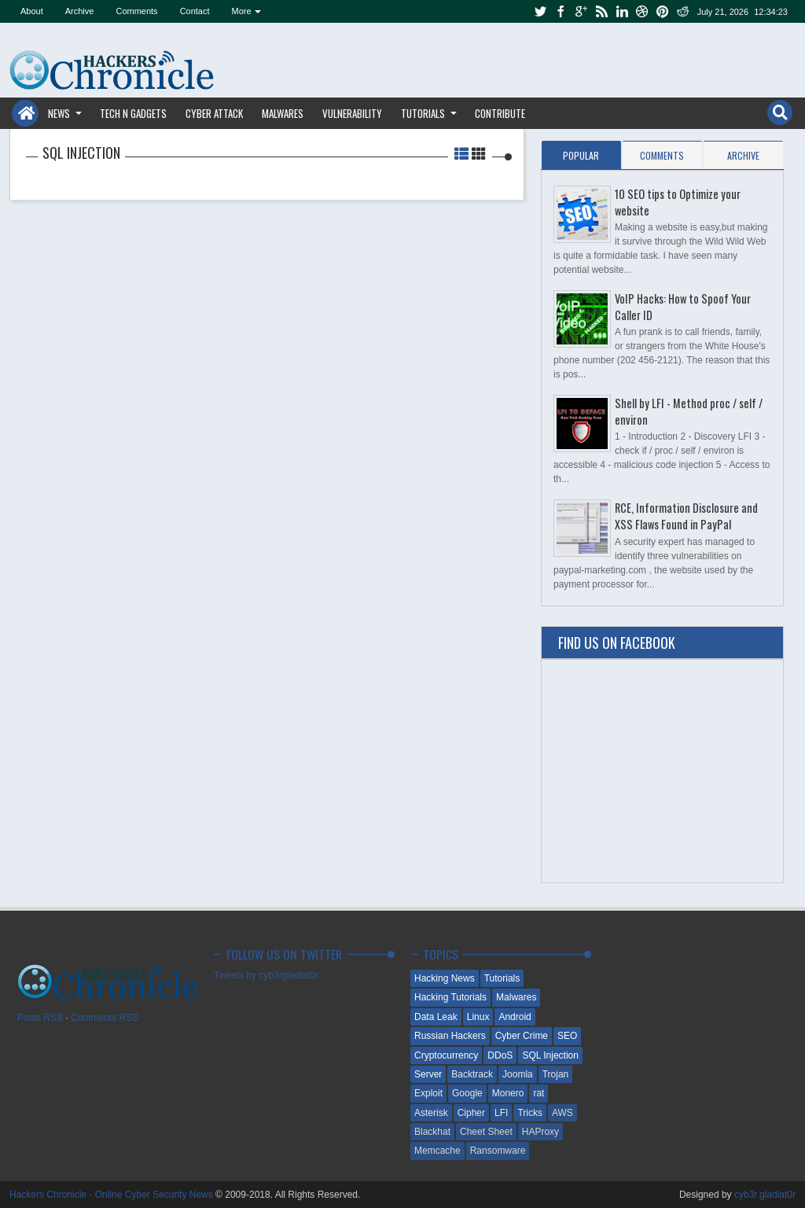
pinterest (662, 11)
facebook (560, 11)
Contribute (500, 113)
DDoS (500, 1055)
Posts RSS (40, 1017)
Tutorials (423, 113)
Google (467, 1093)
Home (25, 113)
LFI (501, 1112)
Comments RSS (104, 1017)
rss (601, 11)
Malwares (282, 113)
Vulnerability (352, 113)
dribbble (642, 11)
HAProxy (540, 1131)
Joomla (517, 1074)
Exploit (428, 1093)
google (581, 11)
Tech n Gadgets (133, 113)
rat (538, 1093)
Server (428, 1074)
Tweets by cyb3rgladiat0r (266, 975)
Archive (79, 11)
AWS (562, 1112)
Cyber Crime (521, 1035)
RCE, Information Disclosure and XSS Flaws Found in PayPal (686, 515)
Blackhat (432, 1131)
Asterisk (431, 1112)
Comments (136, 11)
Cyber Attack (214, 113)
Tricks (529, 1112)
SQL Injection (550, 1055)
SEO (567, 1035)
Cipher (471, 1112)
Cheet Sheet (486, 1131)
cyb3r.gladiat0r (765, 1194)
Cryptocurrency (446, 1055)
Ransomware (498, 1150)
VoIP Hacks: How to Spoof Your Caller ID (683, 306)
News (59, 113)
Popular (581, 155)
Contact (195, 11)
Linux (478, 1016)
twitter (540, 11)
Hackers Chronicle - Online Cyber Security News (112, 1194)
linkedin (622, 11)
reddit (683, 11)
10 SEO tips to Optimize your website (678, 202)
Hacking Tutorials (450, 997)
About (31, 11)
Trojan (555, 1074)
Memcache (437, 1150)
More (242, 11)
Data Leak (436, 1016)
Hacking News (444, 978)
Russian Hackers (450, 1035)
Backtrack (472, 1074)
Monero (508, 1093)
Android (514, 1016)
